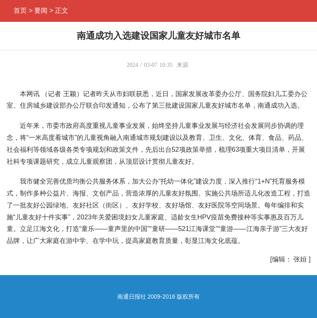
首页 (20, 10)
